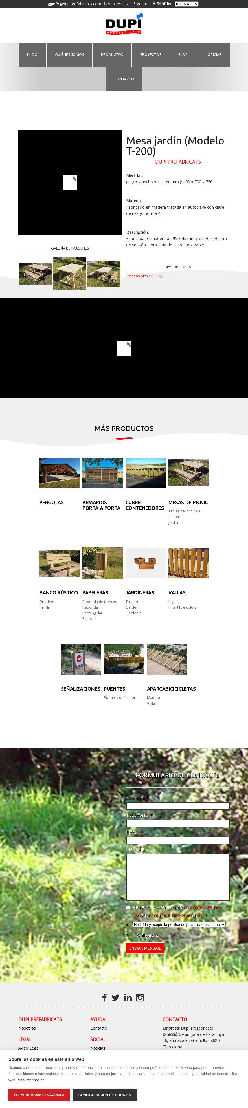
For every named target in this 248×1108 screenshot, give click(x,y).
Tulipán (132, 601)
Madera (153, 697)
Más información (30, 1080)
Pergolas (51, 502)
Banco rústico (58, 592)
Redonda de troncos (99, 601)
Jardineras (140, 592)
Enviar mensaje (145, 956)
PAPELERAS (95, 592)
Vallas (177, 592)
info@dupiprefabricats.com (76, 3)
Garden (132, 607)
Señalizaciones (80, 688)
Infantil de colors (182, 607)
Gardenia (133, 612)
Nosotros (27, 1036)
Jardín (173, 522)
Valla (151, 703)
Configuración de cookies (104, 1095)
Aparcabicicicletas (171, 688)
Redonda (90, 607)
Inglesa (174, 601)
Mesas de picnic (188, 502)
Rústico (46, 601)
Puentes (114, 688)
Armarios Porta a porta (101, 505)
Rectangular (92, 612)
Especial (89, 618)
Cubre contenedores (145, 505)
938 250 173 (119, 3)
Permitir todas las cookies (39, 1094)
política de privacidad (177, 924)
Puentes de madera (120, 697)
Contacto (98, 1036)
